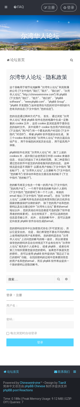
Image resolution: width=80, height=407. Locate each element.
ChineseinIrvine (30, 382)
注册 (19, 295)
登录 (9, 295)
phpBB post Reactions (18, 390)
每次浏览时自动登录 (23, 333)
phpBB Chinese (35, 386)
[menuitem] (18, 7)
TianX (62, 382)
